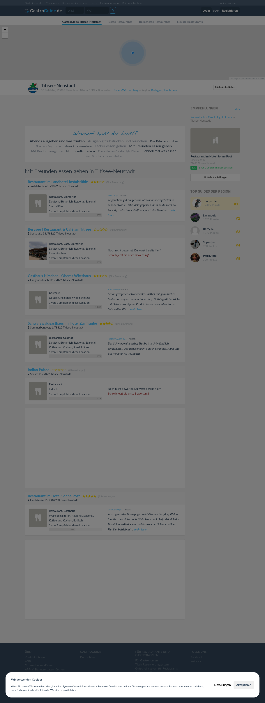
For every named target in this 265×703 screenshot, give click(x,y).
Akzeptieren (243, 684)
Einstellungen (222, 684)
